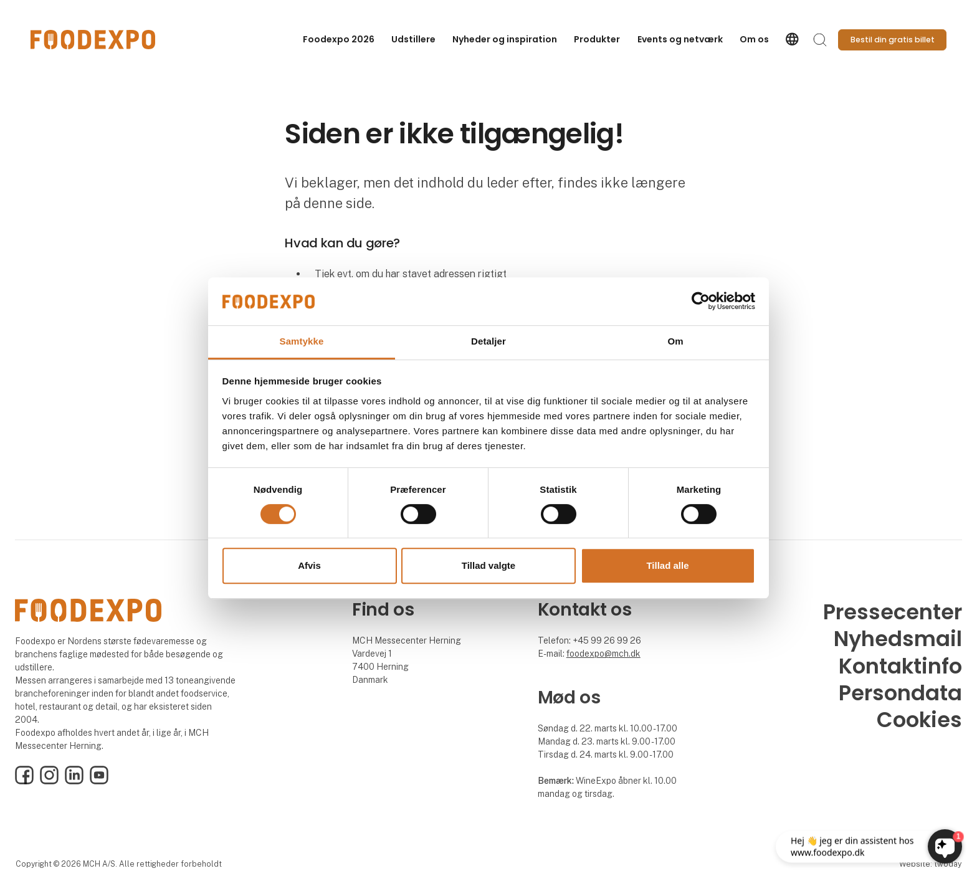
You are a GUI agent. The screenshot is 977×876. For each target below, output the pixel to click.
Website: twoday (930, 864)
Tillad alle (667, 565)
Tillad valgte (488, 565)
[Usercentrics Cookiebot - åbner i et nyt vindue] (700, 301)
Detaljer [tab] (488, 341)
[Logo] (93, 39)
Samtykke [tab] (302, 341)
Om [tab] (675, 341)
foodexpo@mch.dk (603, 654)
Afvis (309, 565)
